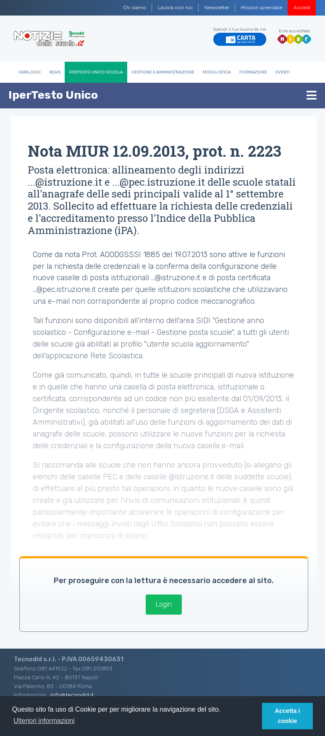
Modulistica (217, 72)
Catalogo (29, 72)
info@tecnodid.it (72, 694)
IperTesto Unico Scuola (96, 72)
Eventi (282, 72)
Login (164, 604)
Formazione (253, 72)
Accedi (302, 8)
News (54, 72)
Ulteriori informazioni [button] (44, 720)
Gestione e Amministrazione (162, 72)
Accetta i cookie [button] (287, 715)
